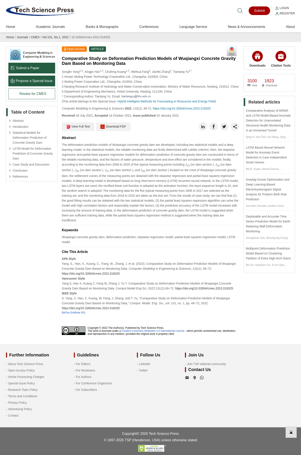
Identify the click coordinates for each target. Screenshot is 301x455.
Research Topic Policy (23, 389)
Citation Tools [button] (281, 59)
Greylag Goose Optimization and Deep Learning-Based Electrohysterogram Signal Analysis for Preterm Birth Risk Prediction (267, 189)
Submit (259, 10)
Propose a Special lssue (32, 81)
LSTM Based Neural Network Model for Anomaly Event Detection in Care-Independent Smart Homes (266, 155)
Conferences (149, 27)
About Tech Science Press (25, 364)
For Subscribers (86, 389)
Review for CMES (32, 94)
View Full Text (78, 127)
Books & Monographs (102, 27)
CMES (35, 37)
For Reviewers (85, 370)
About (290, 27)
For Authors (83, 377)
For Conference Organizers (94, 383)
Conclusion (20, 170)
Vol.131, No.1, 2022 (55, 37)
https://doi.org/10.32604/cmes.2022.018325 (182, 108)
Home (10, 27)
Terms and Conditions (22, 396)
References (20, 176)
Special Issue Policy (21, 383)
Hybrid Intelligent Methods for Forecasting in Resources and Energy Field (166, 101)
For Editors (83, 364)
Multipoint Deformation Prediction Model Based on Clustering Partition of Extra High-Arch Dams (268, 253)
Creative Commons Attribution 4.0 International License (153, 330)
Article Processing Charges (26, 377)
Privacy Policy (17, 402)
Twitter (143, 370)
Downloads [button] (258, 59)
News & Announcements (246, 27)
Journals (22, 37)
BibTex (66, 312)
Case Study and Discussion (31, 164)
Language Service (193, 27)
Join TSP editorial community (206, 364)
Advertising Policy (20, 409)
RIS (83, 312)
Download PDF (113, 127)
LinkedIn (144, 364)
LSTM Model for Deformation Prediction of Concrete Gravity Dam (33, 153)
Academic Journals (50, 27)
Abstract (18, 120)
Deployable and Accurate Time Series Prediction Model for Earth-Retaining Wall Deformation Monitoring (268, 224)
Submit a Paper (25, 68)
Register (285, 13)
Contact (13, 415)
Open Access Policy (21, 370)
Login (282, 8)
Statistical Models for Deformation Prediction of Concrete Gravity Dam (30, 137)
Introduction (20, 126)
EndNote (75, 312)
